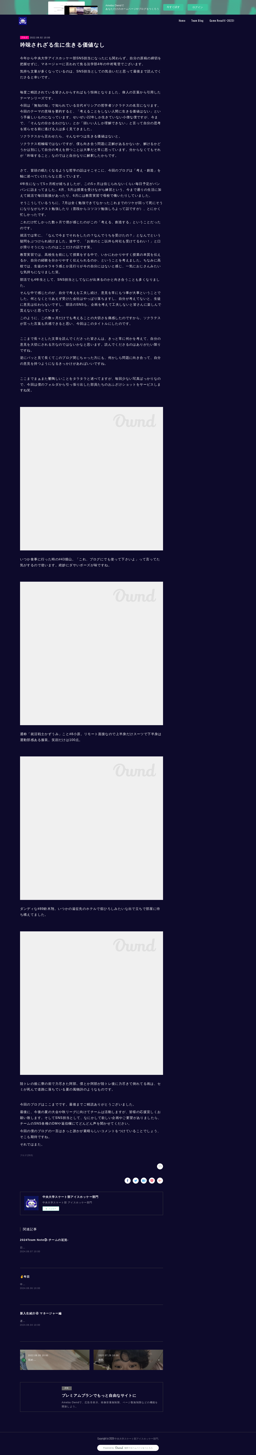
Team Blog (197, 20)
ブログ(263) (26, 1155)
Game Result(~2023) (222, 20)
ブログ (24, 37)
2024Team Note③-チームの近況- (44, 1239)
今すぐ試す (173, 7)
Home (182, 20)
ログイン (197, 7)
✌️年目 (25, 1276)
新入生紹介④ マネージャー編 (41, 1313)
